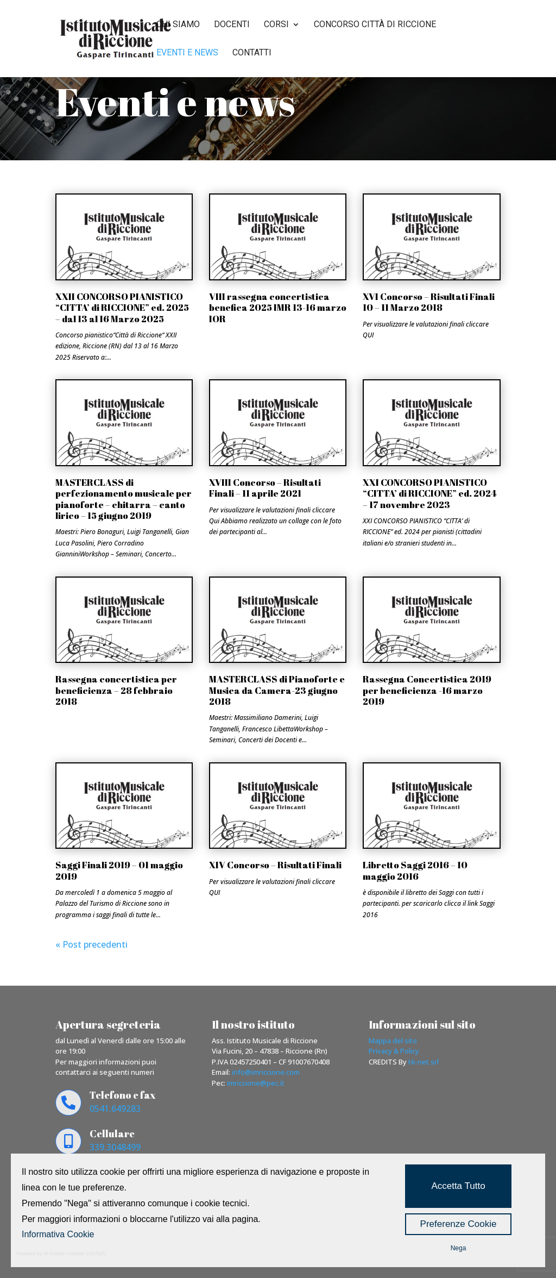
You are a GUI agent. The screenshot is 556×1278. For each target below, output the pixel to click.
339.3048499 (115, 1147)
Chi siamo (178, 25)
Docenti (232, 25)
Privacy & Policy (394, 1051)
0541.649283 (115, 1108)
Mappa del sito (393, 1040)
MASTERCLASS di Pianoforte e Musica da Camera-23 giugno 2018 (277, 690)
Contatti (251, 53)
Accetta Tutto (458, 1186)
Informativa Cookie (58, 1234)
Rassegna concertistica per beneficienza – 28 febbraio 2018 (116, 690)
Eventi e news (187, 53)
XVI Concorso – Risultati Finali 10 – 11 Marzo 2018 (429, 302)
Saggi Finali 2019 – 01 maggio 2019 (119, 870)
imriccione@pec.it (256, 1083)
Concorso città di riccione (375, 25)
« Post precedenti (91, 944)
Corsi (276, 25)
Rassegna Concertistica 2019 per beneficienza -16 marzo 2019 (427, 690)
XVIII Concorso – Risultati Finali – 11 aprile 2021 (265, 487)
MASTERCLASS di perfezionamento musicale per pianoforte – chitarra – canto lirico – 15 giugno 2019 (123, 499)
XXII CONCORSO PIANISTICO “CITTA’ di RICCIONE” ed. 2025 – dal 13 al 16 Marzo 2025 (122, 307)
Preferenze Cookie (458, 1224)
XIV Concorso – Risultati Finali (275, 865)
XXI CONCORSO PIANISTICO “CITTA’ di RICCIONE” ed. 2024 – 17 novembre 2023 (429, 493)
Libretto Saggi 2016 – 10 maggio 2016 (415, 870)
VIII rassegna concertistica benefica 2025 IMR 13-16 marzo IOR (277, 307)
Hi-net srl (423, 1062)
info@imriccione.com (266, 1072)
